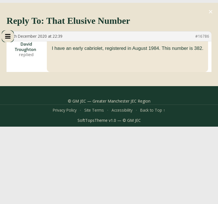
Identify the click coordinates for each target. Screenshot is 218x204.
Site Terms (94, 110)
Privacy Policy (65, 110)
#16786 (202, 36)
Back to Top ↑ (152, 110)
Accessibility (122, 110)
